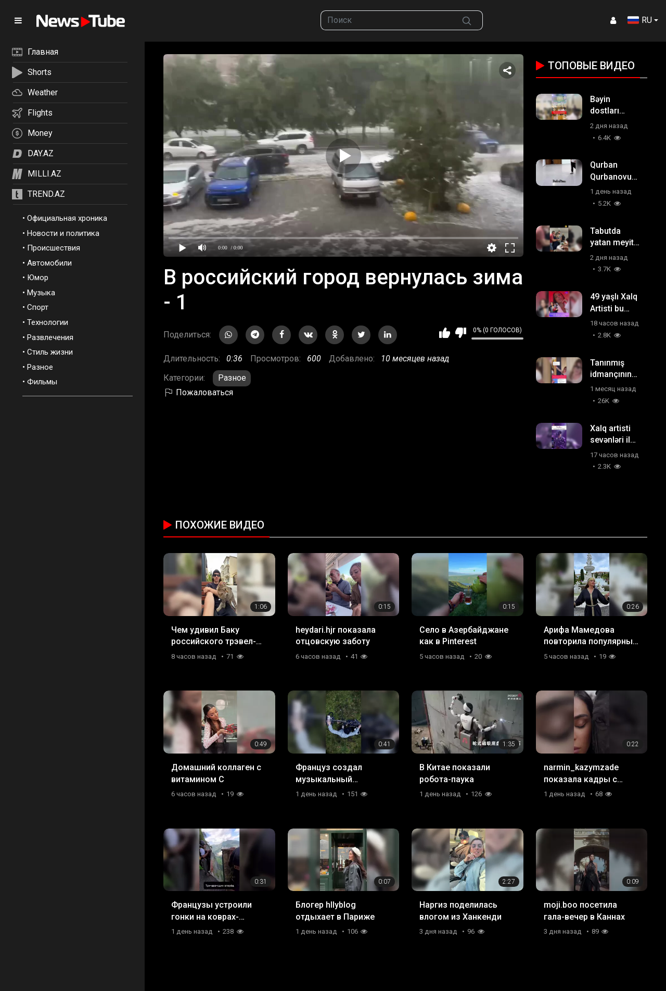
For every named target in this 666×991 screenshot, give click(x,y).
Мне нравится (444, 333)
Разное (40, 367)
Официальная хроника (67, 218)
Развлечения (50, 337)
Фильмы (42, 381)
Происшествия (53, 248)
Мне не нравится (460, 333)
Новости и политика (63, 233)
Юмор (37, 277)
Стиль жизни (50, 352)
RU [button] (639, 20)
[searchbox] (386, 20)
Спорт (37, 307)
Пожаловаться (198, 392)
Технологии (47, 322)
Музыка (41, 292)
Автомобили (49, 263)
